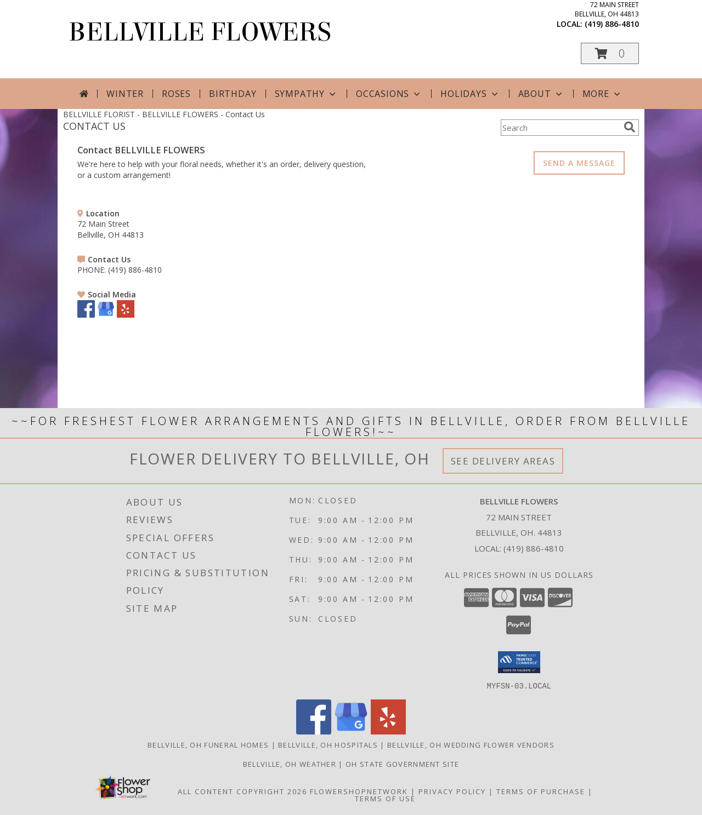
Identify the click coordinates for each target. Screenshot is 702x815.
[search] (629, 127)
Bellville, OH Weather (289, 763)
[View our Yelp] (125, 314)
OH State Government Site (402, 763)
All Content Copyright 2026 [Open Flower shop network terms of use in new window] (242, 791)
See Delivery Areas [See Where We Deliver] (503, 461)
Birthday (232, 94)
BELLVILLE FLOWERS (200, 32)
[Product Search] (560, 127)
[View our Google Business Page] (106, 314)
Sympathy (306, 94)
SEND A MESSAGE (579, 163)
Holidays (470, 94)
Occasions (389, 94)
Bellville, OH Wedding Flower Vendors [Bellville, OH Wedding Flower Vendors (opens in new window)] (470, 744)
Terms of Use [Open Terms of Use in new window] (385, 798)
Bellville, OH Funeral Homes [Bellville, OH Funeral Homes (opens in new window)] (208, 744)
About (541, 94)
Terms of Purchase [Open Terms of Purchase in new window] (540, 791)
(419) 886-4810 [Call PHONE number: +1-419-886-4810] (135, 270)
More (602, 94)
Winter (125, 94)
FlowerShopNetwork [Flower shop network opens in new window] (359, 791)
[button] (610, 53)
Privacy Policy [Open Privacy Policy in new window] (452, 791)
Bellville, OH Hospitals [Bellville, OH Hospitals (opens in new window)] (328, 744)
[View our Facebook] (86, 314)
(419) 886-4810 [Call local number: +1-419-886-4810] (612, 24)
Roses (176, 94)
